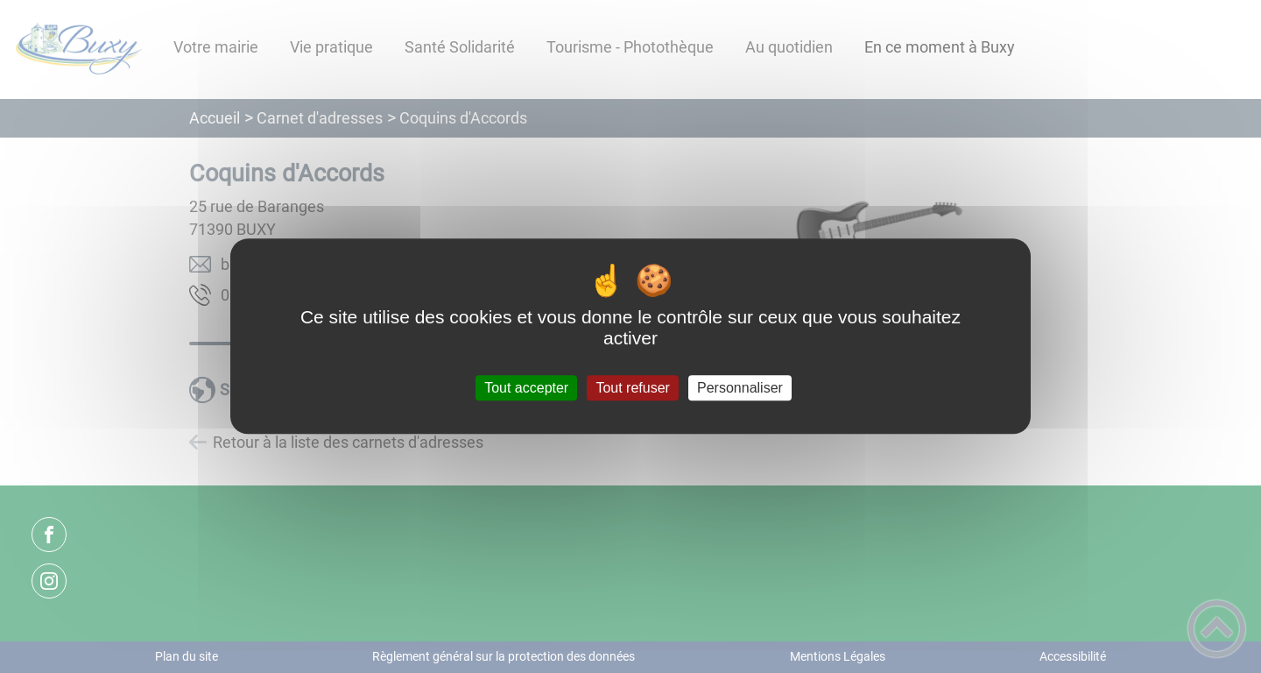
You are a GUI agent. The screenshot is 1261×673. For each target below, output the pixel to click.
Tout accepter (526, 387)
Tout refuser (632, 387)
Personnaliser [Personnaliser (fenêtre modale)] (740, 387)
